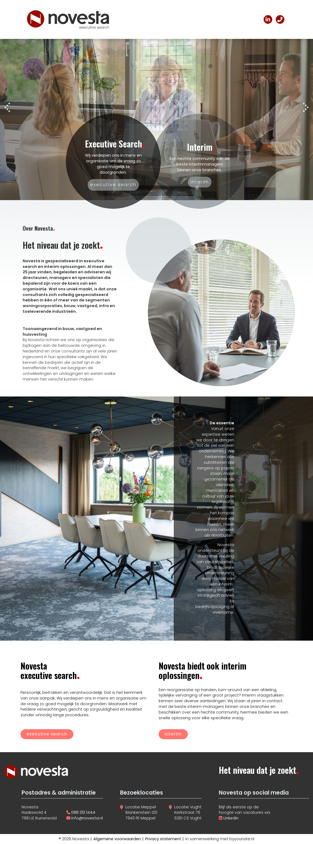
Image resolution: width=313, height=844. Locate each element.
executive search (46, 734)
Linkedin (230, 818)
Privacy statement (163, 839)
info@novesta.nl (87, 818)
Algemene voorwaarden (117, 839)
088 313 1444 (83, 812)
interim (173, 734)
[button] (7, 108)
